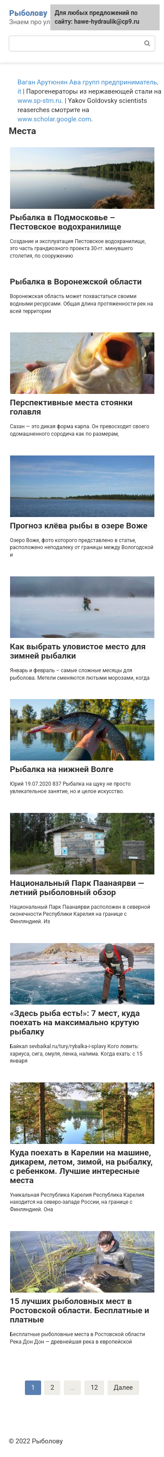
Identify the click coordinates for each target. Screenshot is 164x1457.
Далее (123, 1387)
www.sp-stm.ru (39, 101)
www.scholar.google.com (54, 119)
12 (94, 1387)
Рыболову (28, 13)
